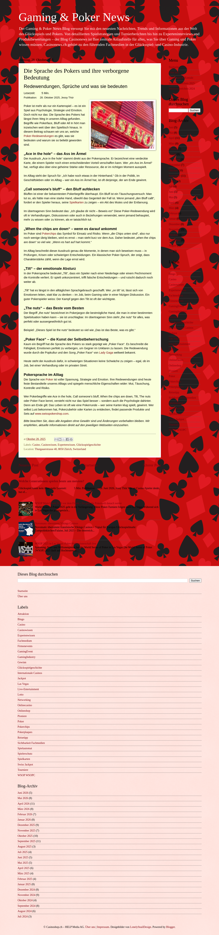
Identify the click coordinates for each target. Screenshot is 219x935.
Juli (171, 186)
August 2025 (25, 846)
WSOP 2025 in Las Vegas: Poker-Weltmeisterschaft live (65, 543)
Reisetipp (174, 392)
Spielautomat (176, 403)
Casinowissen (48, 444)
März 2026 (23, 809)
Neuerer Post (28, 465)
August (173, 181)
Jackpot (173, 333)
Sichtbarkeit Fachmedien (182, 397)
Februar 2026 (25, 814)
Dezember (174, 159)
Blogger (170, 927)
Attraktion (174, 268)
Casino (36, 444)
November (174, 164)
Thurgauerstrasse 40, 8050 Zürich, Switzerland (60, 449)
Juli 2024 (23, 916)
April (172, 138)
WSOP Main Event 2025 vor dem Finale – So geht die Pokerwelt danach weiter (78, 503)
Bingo (172, 274)
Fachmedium (176, 295)
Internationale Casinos (181, 327)
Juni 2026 (23, 792)
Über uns (174, 72)
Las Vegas (174, 338)
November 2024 (26, 894)
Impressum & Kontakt (181, 77)
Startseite (90, 465)
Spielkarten (76, 202)
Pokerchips (49, 233)
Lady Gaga (106, 352)
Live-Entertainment (179, 343)
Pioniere (173, 370)
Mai (171, 132)
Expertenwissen (66, 444)
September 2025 (26, 841)
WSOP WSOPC (177, 429)
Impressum (103, 927)
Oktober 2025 (25, 835)
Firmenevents (176, 300)
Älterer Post (152, 465)
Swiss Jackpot (176, 419)
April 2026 (23, 803)
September (174, 175)
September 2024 (26, 905)
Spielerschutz (176, 408)
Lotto (172, 349)
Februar (173, 148)
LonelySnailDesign (140, 927)
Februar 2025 (25, 878)
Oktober (173, 170)
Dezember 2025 (26, 825)
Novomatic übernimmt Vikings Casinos (56, 523)
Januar (172, 154)
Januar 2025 (24, 884)
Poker (49, 379)
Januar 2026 (24, 819)
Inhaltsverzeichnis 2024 (182, 88)
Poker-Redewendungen (39, 136)
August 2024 (25, 911)
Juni (171, 127)
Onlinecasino (176, 360)
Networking (175, 354)
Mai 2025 (23, 862)
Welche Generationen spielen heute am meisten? (51, 481)
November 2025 (26, 830)
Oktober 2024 (25, 900)
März (172, 143)
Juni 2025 (23, 857)
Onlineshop (175, 365)
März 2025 (23, 873)
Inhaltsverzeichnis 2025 (182, 83)
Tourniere (174, 424)
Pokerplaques (176, 386)
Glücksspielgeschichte (88, 444)
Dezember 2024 (26, 889)
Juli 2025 (23, 852)
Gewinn (173, 317)
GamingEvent (176, 306)
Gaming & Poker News (74, 17)
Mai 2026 (23, 798)
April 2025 (23, 868)
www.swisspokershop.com (51, 413)
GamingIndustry (178, 311)
